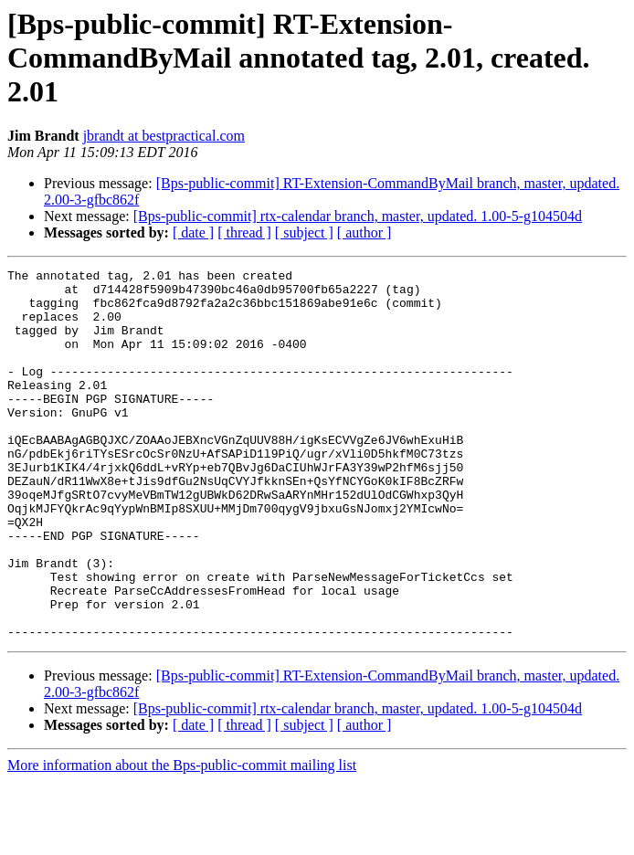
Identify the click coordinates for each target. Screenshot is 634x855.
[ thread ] (244, 232)
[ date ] (193, 232)
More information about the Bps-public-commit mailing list (181, 839)
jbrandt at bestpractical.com (164, 135)
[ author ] (364, 232)
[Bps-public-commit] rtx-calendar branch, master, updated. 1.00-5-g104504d (357, 216)
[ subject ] (304, 232)
